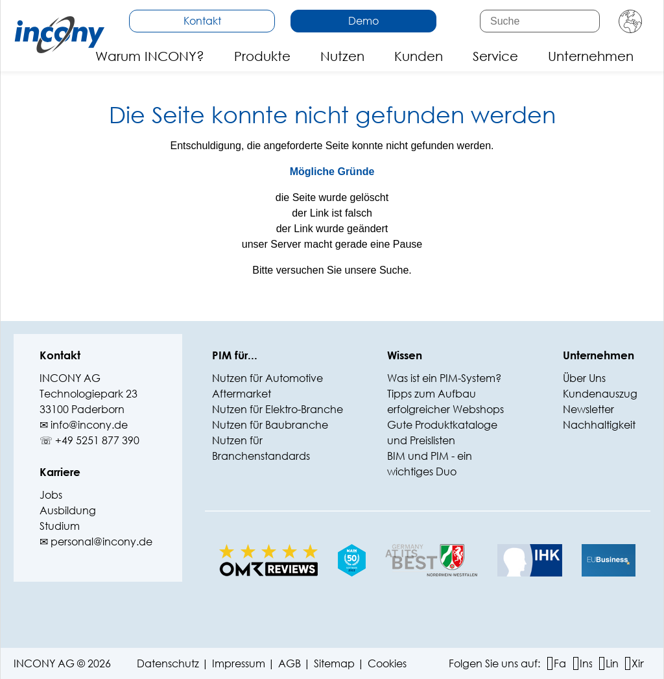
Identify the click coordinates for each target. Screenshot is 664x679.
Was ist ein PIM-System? (444, 378)
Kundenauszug (600, 393)
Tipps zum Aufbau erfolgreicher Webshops (445, 401)
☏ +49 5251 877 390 (89, 440)
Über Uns (584, 378)
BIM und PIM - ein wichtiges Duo (429, 463)
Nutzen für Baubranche (270, 424)
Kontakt (202, 20)
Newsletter (588, 409)
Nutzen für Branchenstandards (261, 447)
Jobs (51, 494)
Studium (60, 525)
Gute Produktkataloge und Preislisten (442, 432)
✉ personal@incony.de (96, 541)
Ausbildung (68, 510)
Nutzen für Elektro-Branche (277, 409)
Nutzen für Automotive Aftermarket (267, 385)
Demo (363, 20)
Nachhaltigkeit (599, 424)
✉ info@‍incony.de (84, 424)
